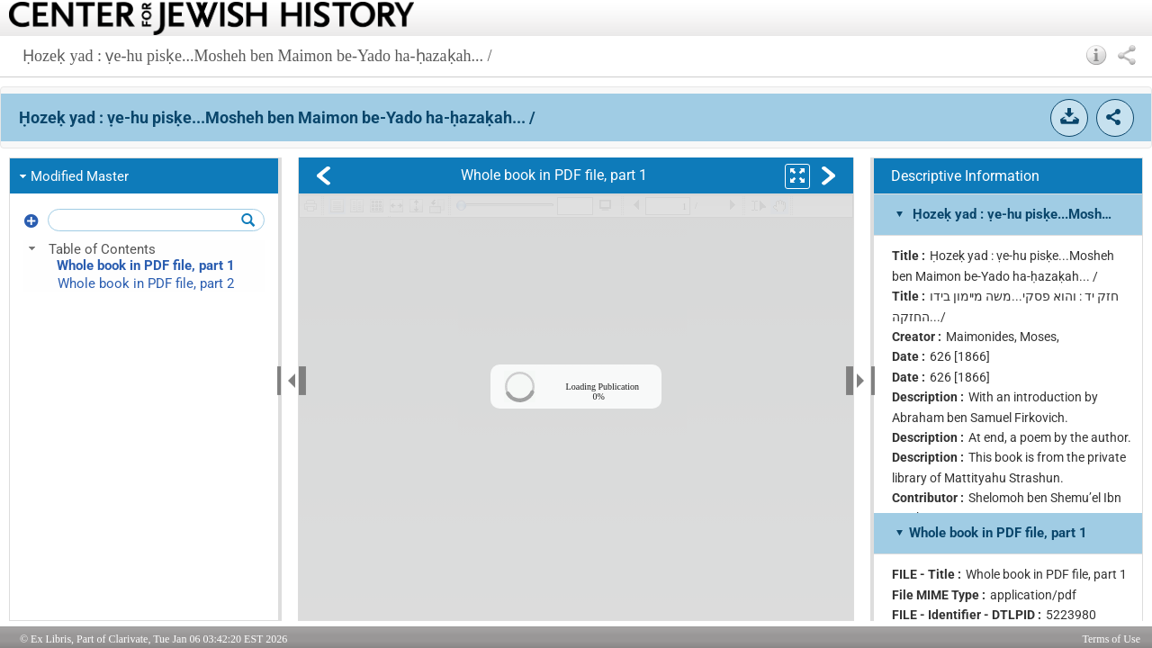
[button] (1096, 55)
